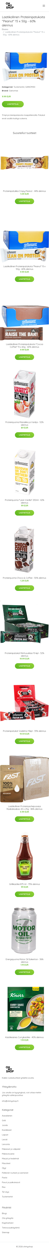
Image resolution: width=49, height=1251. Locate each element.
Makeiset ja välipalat (11, 1149)
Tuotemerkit (19, 87)
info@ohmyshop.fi (10, 1101)
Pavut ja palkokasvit (11, 1182)
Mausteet (6, 1163)
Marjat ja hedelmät (10, 1158)
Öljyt (4, 1168)
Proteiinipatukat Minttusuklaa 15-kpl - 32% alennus (24, 654)
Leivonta (6, 1144)
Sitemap (5, 1232)
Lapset (5, 1135)
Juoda (5, 1125)
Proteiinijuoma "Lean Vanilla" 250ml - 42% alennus (24, 501)
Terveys (5, 1192)
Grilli (4, 1120)
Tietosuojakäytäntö (11, 1227)
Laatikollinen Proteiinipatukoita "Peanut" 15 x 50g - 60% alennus (25, 267)
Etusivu (5, 29)
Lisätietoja (12, 104)
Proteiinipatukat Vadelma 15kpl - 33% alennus (24, 731)
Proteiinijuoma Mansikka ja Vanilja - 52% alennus (24, 423)
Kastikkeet (7, 1130)
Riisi (3, 1187)
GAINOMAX (30, 87)
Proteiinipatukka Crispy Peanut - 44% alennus (24, 191)
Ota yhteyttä (7, 1218)
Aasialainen (7, 1115)
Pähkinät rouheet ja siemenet (15, 1173)
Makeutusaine (8, 1154)
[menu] (44, 6)
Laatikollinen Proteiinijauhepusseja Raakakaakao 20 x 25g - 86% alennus (24, 807)
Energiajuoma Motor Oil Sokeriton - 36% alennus (24, 960)
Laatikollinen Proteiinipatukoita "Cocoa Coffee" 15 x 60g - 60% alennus (24, 345)
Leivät (4, 1139)
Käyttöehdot (7, 1223)
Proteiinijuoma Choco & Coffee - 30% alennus (24, 578)
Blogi (4, 1213)
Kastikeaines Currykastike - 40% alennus (24, 1037)
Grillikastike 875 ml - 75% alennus (24, 884)
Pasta (4, 1177)
